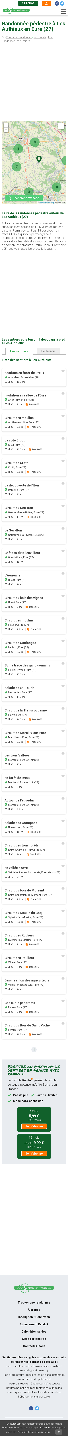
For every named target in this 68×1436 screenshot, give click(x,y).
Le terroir (48, 351)
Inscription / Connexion (34, 1317)
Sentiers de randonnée (19, 37)
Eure (50, 37)
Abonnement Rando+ (34, 1324)
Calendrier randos (34, 1331)
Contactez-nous (34, 1346)
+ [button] (6, 125)
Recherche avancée (26, 198)
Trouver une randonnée (34, 1302)
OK (59, 1432)
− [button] (6, 130)
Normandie (40, 37)
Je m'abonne (34, 1126)
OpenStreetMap (47, 203)
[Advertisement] (34, 83)
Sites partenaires (34, 1339)
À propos (28, 3)
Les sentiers (19, 351)
